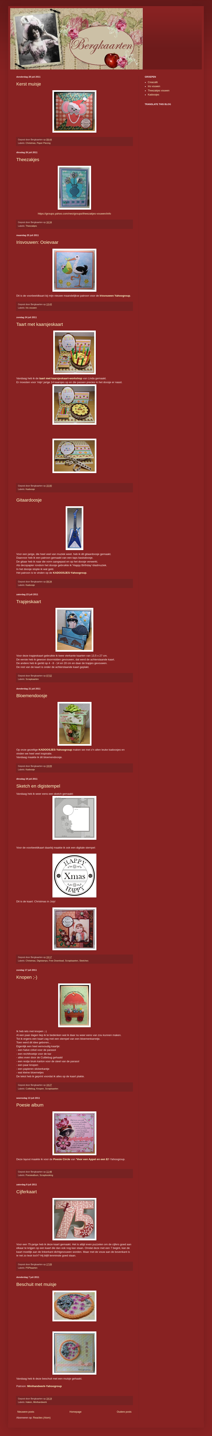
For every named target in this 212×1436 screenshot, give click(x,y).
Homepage (76, 1411)
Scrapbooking (46, 1175)
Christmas (31, 143)
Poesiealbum (32, 1175)
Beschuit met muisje (36, 1284)
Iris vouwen (31, 308)
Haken (29, 1402)
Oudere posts (124, 1411)
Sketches (83, 960)
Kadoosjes (153, 94)
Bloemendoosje (31, 695)
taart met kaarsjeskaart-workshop (60, 378)
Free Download (56, 960)
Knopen (40, 1088)
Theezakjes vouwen (158, 90)
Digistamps (42, 960)
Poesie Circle (61, 1159)
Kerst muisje (28, 84)
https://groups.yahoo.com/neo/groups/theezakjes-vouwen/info (74, 213)
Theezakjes (27, 159)
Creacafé (153, 82)
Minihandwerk (40, 1402)
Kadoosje (30, 489)
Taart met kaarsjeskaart (39, 324)
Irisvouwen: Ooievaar (37, 242)
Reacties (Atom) (42, 1417)
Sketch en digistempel (38, 786)
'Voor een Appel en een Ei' (92, 1159)
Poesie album (29, 1105)
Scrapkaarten (32, 679)
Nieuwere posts (25, 1411)
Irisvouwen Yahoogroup (115, 295)
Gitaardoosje (29, 500)
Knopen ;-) (26, 977)
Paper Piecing (43, 143)
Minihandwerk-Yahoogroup (44, 1386)
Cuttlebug (30, 1088)
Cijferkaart (26, 1191)
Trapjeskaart (28, 601)
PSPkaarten (32, 1268)
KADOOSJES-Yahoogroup (69, 572)
